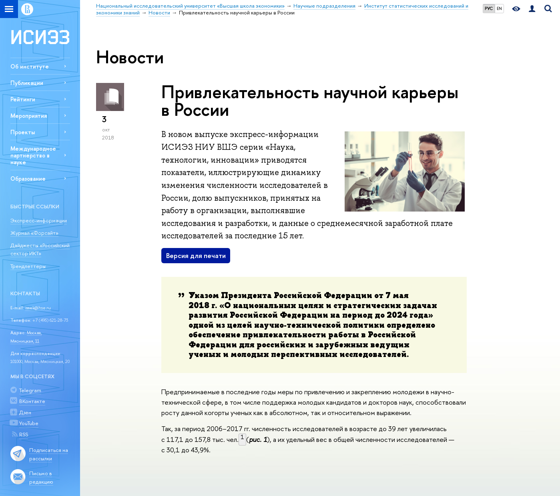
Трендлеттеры (28, 266)
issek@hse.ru (38, 308)
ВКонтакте (32, 401)
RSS (23, 434)
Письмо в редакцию (41, 477)
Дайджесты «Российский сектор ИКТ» (40, 249)
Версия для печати (196, 255)
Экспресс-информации (38, 220)
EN (499, 8)
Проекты (22, 132)
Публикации (26, 83)
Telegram (30, 390)
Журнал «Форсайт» (34, 232)
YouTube (28, 423)
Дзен (25, 412)
